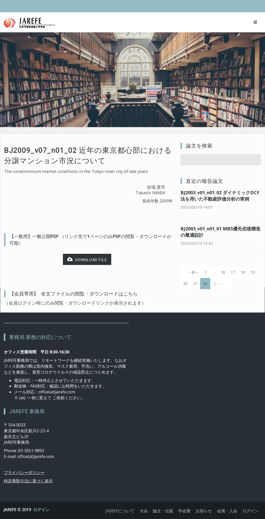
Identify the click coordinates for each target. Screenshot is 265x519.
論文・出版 (163, 511)
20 (185, 283)
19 (253, 272)
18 (243, 272)
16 (223, 272)
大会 (144, 511)
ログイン (41, 509)
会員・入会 (227, 511)
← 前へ (193, 272)
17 (233, 272)
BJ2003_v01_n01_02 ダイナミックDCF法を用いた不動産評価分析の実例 (219, 195)
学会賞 (184, 511)
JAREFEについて (120, 511)
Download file (87, 259)
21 (195, 283)
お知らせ (204, 511)
